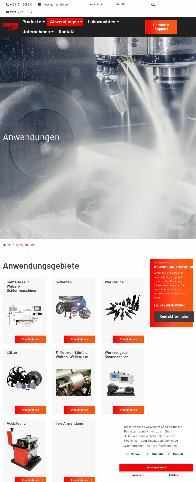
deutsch (93, 4)
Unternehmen (36, 32)
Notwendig (136, 454)
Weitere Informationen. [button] (162, 445)
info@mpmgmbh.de (53, 4)
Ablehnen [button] (174, 475)
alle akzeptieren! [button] (156, 467)
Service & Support (161, 27)
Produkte (31, 22)
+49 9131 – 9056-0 (19, 4)
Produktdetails (30, 339)
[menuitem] (94, 4)
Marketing (177, 454)
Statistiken (157, 454)
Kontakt (67, 32)
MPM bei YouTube (19, 12)
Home (7, 244)
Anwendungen (64, 22)
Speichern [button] (138, 475)
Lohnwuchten (101, 22)
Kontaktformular (174, 317)
